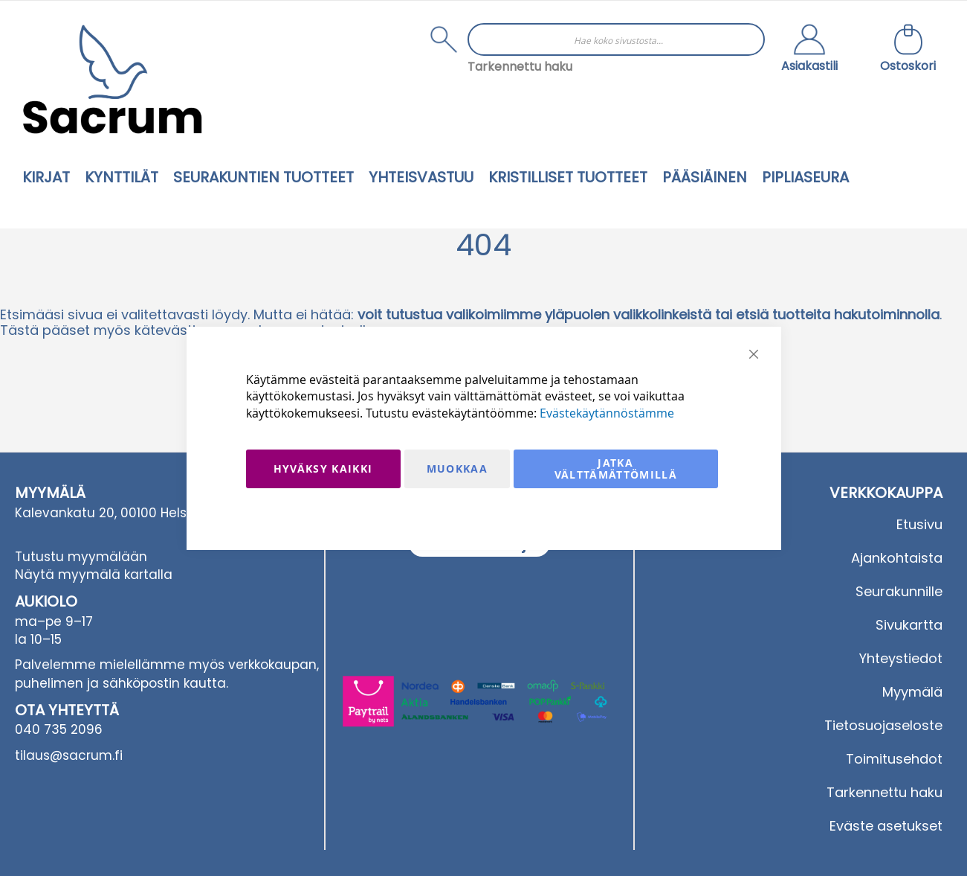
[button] (809, 50)
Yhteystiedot (900, 658)
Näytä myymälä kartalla (93, 575)
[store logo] (112, 79)
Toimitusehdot (894, 758)
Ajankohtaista (896, 558)
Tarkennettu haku (520, 66)
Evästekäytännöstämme (607, 413)
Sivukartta (909, 625)
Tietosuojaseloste (883, 725)
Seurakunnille (899, 591)
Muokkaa (457, 468)
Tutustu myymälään (81, 557)
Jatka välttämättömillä (616, 468)
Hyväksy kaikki (323, 468)
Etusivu (919, 524)
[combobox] (616, 39)
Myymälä (912, 691)
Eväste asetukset (885, 825)
